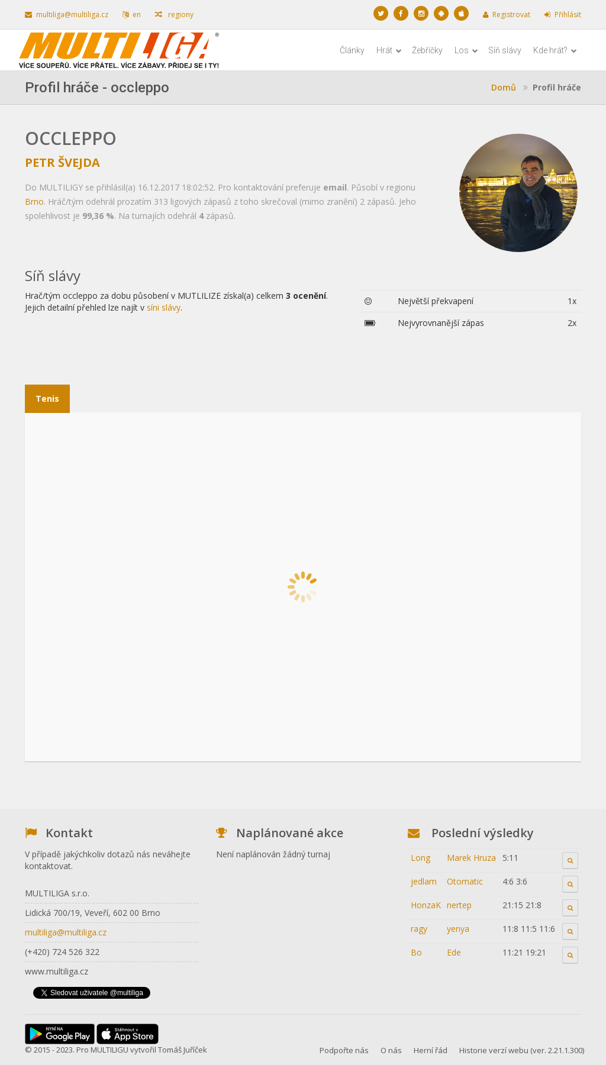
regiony (174, 14)
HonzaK (426, 905)
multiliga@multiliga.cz (66, 14)
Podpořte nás (344, 1050)
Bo (416, 952)
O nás (391, 1050)
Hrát (389, 50)
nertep (459, 905)
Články (352, 50)
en (132, 14)
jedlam (424, 881)
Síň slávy (504, 50)
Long (420, 857)
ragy (419, 928)
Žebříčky (427, 50)
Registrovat (506, 14)
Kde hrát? (555, 50)
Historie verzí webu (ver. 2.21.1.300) (521, 1050)
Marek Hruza (471, 857)
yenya (458, 928)
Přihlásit (562, 14)
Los (466, 50)
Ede (454, 952)
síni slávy (163, 307)
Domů (503, 87)
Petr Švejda (62, 162)
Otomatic (465, 881)
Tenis (47, 398)
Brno (34, 201)
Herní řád (430, 1050)
